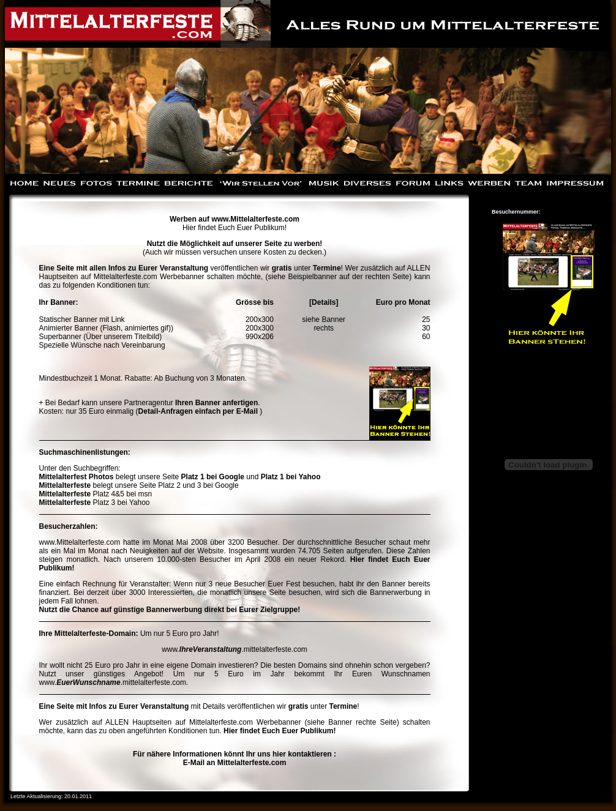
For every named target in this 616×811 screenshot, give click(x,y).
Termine (327, 268)
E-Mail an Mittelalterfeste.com (235, 762)
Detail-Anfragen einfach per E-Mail (199, 411)
